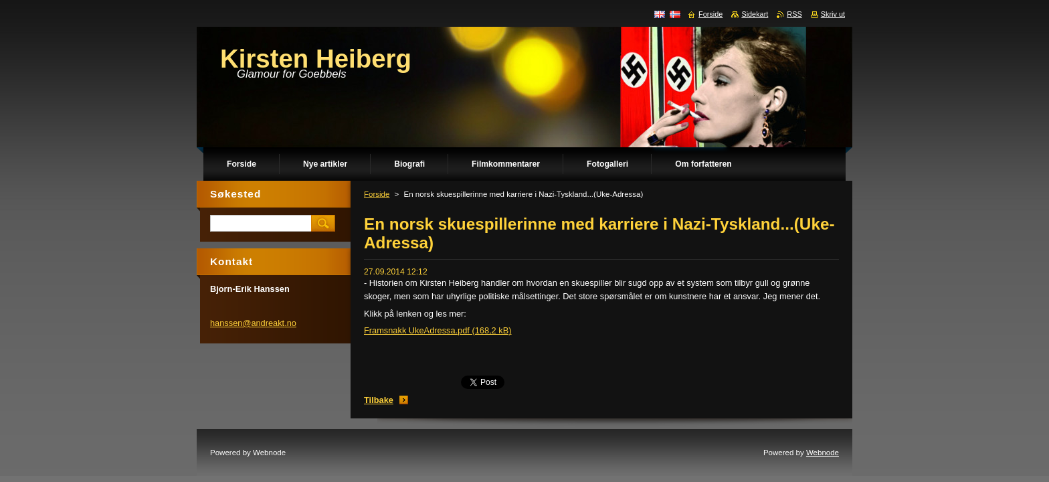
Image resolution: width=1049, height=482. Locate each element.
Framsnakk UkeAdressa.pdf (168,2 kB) (437, 330)
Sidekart (754, 14)
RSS (794, 14)
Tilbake (378, 400)
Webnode (822, 453)
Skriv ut (833, 14)
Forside (376, 194)
